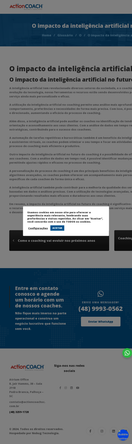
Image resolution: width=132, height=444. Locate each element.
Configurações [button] (38, 228)
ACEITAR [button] (57, 228)
